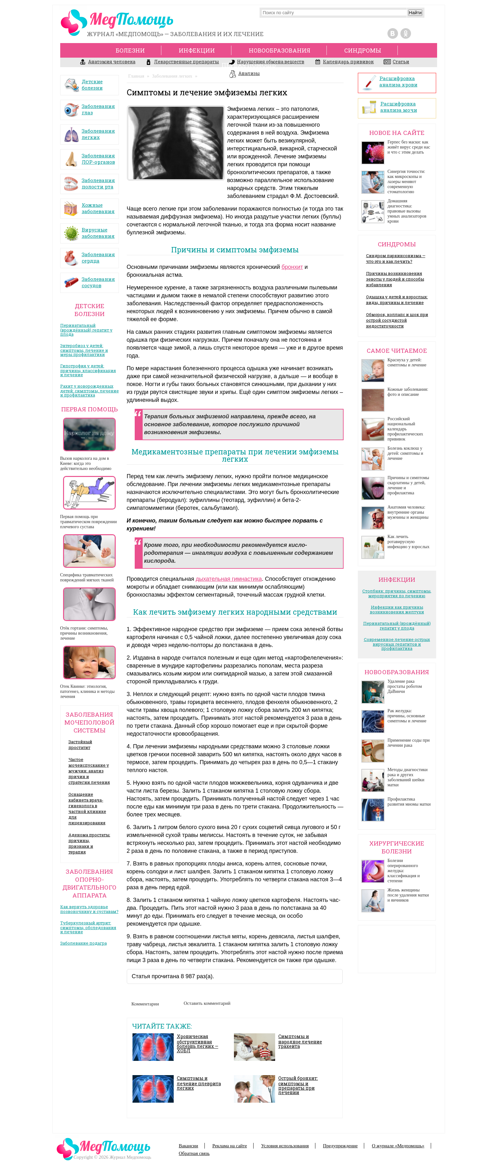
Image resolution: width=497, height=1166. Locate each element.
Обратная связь (194, 1153)
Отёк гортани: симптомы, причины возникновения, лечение (84, 633)
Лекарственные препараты (182, 62)
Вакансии (188, 1145)
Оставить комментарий (207, 1003)
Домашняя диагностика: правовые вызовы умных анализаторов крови (407, 211)
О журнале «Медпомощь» (398, 1145)
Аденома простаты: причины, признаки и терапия (89, 843)
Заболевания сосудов (89, 280)
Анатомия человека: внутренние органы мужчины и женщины (408, 512)
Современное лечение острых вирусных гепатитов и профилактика (397, 644)
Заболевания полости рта (89, 181)
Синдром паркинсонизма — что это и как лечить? (395, 258)
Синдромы (362, 50)
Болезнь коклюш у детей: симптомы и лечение (405, 453)
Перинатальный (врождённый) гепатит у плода (86, 329)
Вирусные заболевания (89, 230)
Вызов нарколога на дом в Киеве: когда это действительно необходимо (86, 463)
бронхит (292, 267)
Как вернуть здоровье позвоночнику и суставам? (89, 909)
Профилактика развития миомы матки (409, 802)
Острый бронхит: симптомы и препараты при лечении (298, 1085)
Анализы (244, 74)
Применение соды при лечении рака (409, 743)
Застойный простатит (80, 744)
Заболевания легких (89, 132)
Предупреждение (340, 1145)
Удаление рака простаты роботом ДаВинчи (405, 686)
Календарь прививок (344, 62)
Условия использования (285, 1145)
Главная (136, 76)
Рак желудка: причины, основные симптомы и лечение (407, 715)
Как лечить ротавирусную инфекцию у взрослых (409, 541)
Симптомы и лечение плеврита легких (199, 1083)
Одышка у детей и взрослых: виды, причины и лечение (397, 299)
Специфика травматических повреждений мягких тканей (87, 577)
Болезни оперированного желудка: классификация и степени (404, 870)
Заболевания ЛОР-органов (89, 156)
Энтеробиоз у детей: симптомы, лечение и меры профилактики (84, 350)
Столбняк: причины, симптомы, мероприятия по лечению (396, 593)
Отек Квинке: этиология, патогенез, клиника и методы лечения (87, 691)
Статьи (396, 62)
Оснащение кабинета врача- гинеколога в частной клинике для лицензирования (87, 808)
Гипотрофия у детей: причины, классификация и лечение (88, 370)
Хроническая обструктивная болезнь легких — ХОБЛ (197, 1043)
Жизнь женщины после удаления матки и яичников (408, 895)
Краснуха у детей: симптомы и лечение (407, 362)
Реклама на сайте (229, 1145)
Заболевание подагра (83, 943)
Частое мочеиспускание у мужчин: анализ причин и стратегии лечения (89, 771)
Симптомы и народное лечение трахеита (300, 1041)
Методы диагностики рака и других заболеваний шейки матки (408, 777)
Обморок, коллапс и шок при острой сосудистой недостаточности (397, 320)
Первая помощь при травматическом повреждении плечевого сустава (88, 521)
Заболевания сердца (89, 255)
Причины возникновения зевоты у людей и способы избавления (395, 279)
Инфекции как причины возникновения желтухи (397, 609)
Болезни (130, 50)
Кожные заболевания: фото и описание (408, 392)
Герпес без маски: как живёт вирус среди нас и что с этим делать (409, 147)
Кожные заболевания (89, 206)
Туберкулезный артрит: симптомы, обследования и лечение (88, 927)
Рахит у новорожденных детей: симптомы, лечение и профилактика (89, 390)
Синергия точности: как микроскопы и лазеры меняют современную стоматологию (406, 181)
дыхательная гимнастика (229, 579)
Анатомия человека (107, 62)
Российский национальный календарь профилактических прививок (405, 428)
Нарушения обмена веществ (266, 62)
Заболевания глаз (89, 107)
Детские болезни (83, 82)
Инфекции (197, 50)
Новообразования (279, 50)
